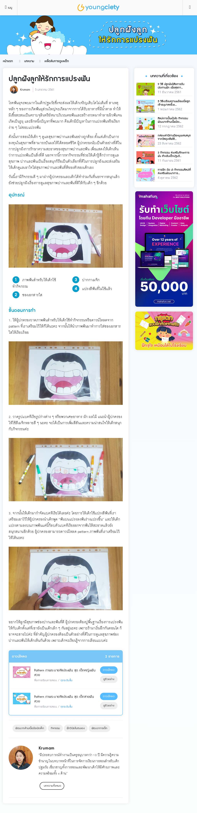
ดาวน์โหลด (108, 670)
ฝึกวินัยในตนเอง (76, 728)
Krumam (25, 89)
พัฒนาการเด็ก (99, 728)
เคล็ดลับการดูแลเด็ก (56, 61)
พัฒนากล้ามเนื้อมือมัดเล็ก (29, 728)
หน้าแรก (8, 61)
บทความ (29, 61)
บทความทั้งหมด (52, 786)
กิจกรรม (55, 728)
